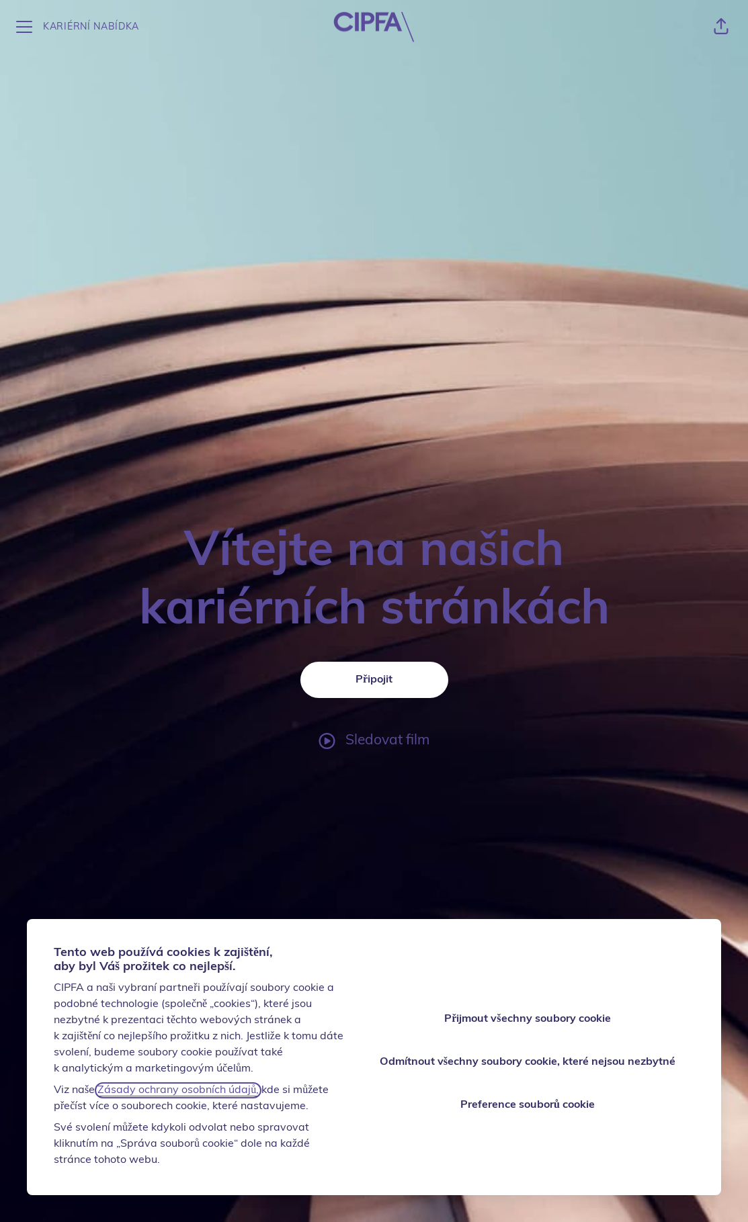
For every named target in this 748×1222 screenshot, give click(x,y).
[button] (721, 27)
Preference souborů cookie (527, 1105)
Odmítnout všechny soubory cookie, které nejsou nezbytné (527, 1062)
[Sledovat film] (374, 741)
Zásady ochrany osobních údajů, (178, 1090)
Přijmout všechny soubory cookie (527, 1019)
